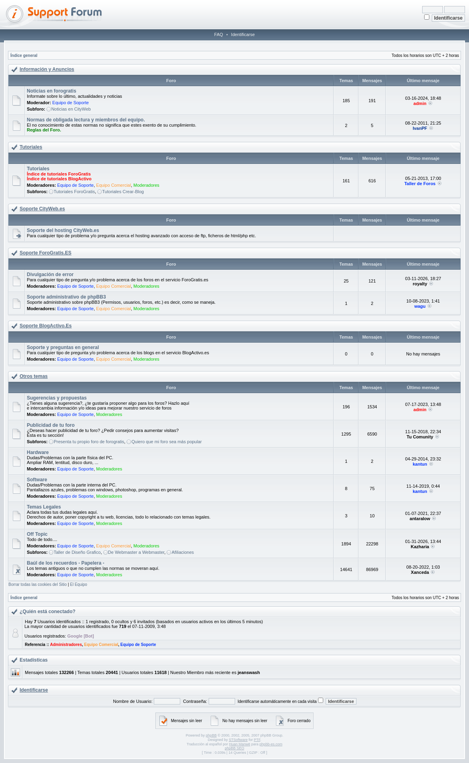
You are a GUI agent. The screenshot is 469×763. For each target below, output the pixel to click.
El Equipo (78, 584)
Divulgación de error (50, 274)
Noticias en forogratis (51, 91)
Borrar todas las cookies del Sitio (37, 584)
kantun (420, 464)
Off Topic (37, 534)
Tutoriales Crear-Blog (123, 191)
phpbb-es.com (271, 744)
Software (37, 479)
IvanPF (420, 128)
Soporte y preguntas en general (63, 347)
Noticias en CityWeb (71, 109)
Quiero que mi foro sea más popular (166, 441)
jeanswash (249, 672)
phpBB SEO (234, 748)
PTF (257, 740)
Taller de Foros (419, 183)
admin (419, 103)
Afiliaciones (182, 552)
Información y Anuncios (47, 69)
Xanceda (420, 572)
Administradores (66, 644)
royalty (420, 283)
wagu (419, 306)
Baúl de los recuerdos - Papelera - (65, 563)
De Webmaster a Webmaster (136, 552)
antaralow (420, 518)
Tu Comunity (420, 436)
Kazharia (420, 546)
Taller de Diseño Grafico (77, 552)
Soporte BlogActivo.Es (46, 326)
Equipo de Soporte (70, 102)
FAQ (218, 34)
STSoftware (238, 740)
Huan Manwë (239, 744)
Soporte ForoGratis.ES (45, 253)
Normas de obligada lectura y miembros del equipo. (86, 120)
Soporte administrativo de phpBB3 (66, 297)
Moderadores (146, 185)
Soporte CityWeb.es (42, 209)
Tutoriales (31, 147)
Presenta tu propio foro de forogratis (89, 441)
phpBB (211, 735)
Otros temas (34, 376)
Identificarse (243, 34)
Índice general (23, 55)
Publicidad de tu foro (50, 425)
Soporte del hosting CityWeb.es (63, 230)
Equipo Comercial (113, 185)
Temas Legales (44, 507)
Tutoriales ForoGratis (74, 191)
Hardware (38, 452)
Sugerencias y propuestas (57, 398)
